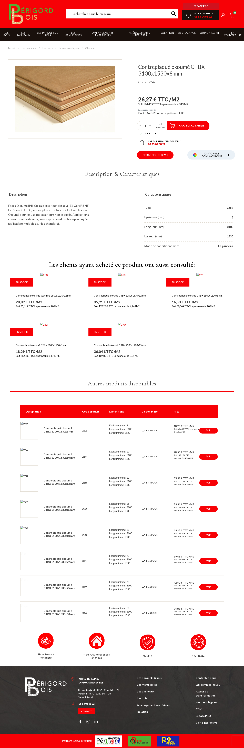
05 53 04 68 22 (203, 16)
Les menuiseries (147, 684)
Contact (86, 711)
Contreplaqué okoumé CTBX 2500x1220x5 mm (197, 295)
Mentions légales (206, 702)
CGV (198, 709)
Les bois (142, 698)
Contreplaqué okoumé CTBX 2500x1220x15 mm (120, 345)
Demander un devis (155, 155)
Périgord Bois (31, 14)
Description (18, 194)
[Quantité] (145, 125)
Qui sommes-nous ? (208, 684)
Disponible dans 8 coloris (215, 155)
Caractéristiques (158, 194)
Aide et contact (204, 13)
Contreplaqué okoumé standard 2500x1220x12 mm (43, 295)
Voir (208, 430)
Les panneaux (145, 691)
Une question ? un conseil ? (164, 141)
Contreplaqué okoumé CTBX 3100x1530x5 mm (41, 345)
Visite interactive (206, 722)
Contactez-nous (206, 677)
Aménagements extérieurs (153, 705)
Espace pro (201, 6)
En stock (22, 282)
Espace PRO (203, 715)
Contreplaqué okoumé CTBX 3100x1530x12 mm (120, 295)
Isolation (142, 711)
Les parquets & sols (149, 677)
